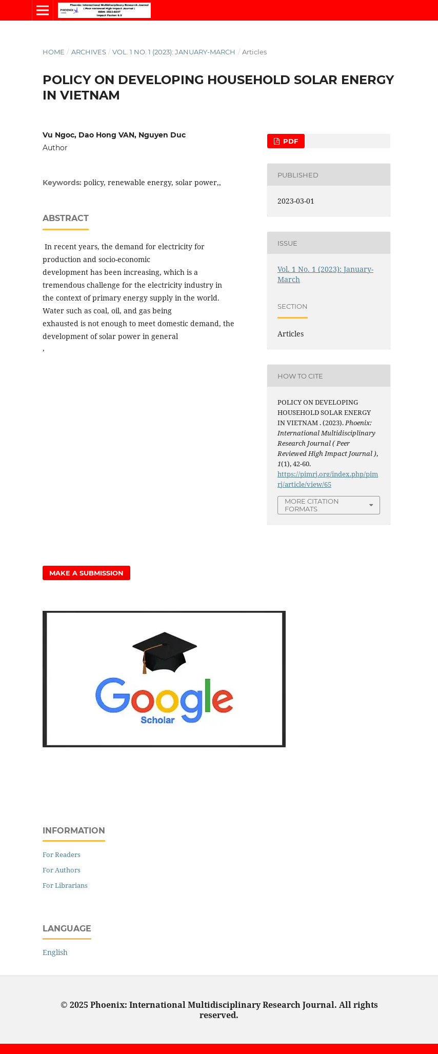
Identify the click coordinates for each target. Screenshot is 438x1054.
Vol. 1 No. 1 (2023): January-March (173, 52)
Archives (88, 52)
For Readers (62, 854)
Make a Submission (86, 573)
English (55, 952)
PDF (289, 141)
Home (54, 52)
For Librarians (65, 885)
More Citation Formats (312, 505)
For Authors (62, 869)
